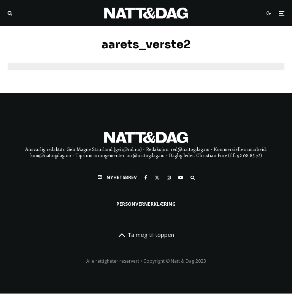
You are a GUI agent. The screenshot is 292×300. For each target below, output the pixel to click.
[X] (157, 177)
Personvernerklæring (146, 204)
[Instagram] (169, 177)
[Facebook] (146, 177)
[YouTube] (181, 177)
